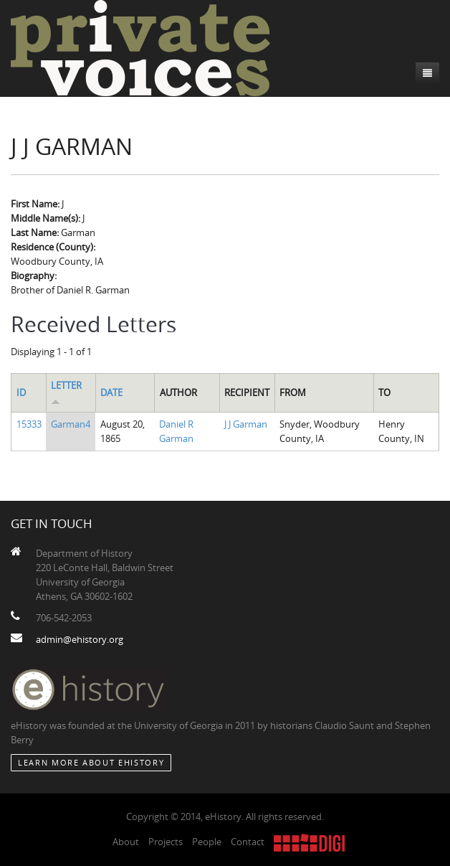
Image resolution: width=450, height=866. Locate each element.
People (206, 841)
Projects (165, 841)
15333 (29, 424)
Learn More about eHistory (91, 762)
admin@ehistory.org (79, 639)
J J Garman (245, 424)
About (125, 841)
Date (111, 392)
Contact (247, 841)
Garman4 (70, 424)
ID (21, 392)
